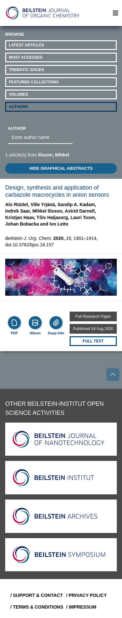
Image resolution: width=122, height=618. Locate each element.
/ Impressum (81, 607)
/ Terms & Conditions (35, 607)
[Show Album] (35, 322)
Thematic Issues (26, 70)
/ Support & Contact (35, 595)
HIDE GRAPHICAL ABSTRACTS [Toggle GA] (61, 168)
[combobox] (40, 137)
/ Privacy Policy (86, 595)
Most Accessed (26, 57)
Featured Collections (34, 82)
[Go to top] (112, 374)
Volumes (18, 94)
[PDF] (14, 322)
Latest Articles (26, 45)
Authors (18, 107)
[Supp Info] (55, 322)
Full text (93, 341)
